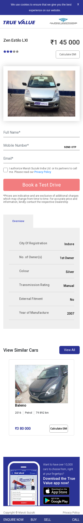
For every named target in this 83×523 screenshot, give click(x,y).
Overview (18, 221)
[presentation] (11, 93)
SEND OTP (70, 147)
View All (69, 350)
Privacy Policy (42, 172)
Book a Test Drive (41, 185)
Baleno (20, 405)
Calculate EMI (67, 54)
